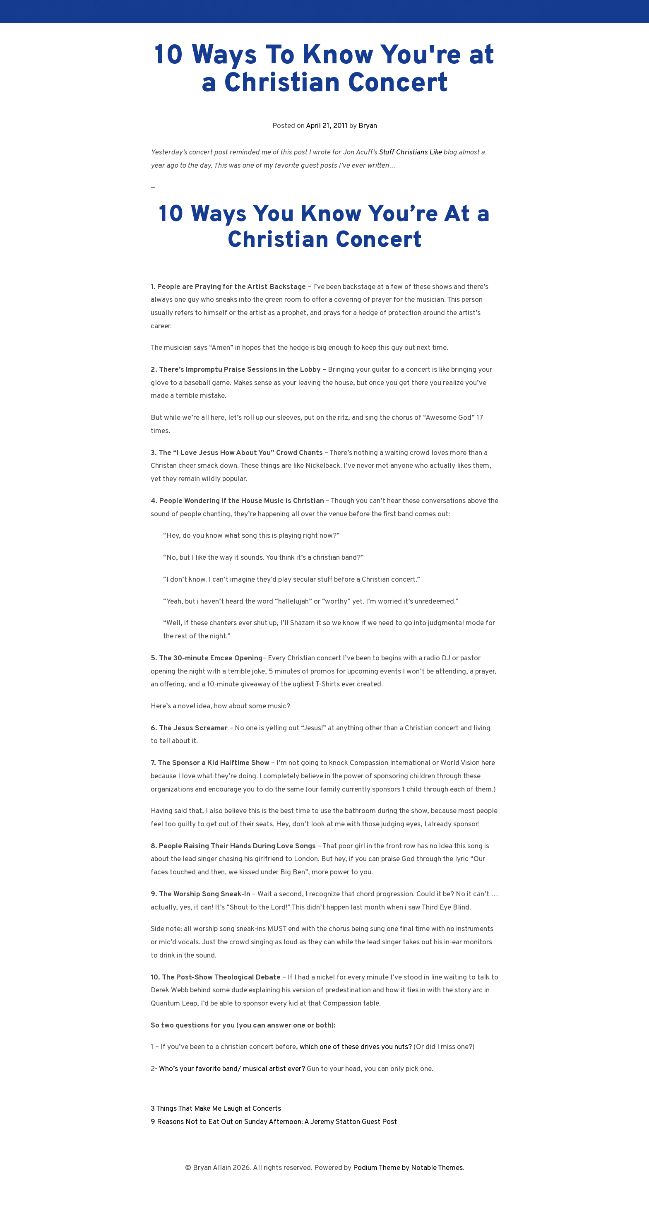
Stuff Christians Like (410, 152)
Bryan (367, 126)
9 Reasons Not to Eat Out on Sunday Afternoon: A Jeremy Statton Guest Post (274, 1122)
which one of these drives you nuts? (356, 1047)
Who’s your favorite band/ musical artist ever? (232, 1069)
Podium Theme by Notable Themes (408, 1168)
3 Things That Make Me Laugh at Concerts (216, 1109)
